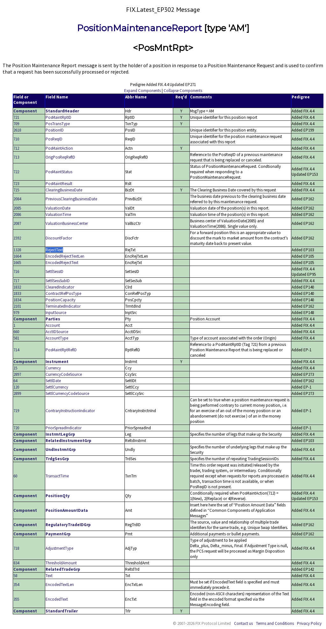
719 (16, 410)
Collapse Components (183, 90)
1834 (17, 300)
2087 (17, 223)
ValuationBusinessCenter (67, 223)
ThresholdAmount (61, 563)
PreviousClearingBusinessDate (71, 199)
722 (16, 172)
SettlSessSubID (58, 280)
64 (15, 380)
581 (16, 338)
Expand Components (142, 90)
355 (16, 599)
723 (16, 183)
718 (16, 548)
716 (16, 271)
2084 (17, 199)
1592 (17, 238)
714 (16, 350)
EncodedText (57, 599)
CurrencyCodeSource (64, 374)
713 (16, 157)
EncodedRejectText (62, 262)
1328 (17, 250)
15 (15, 368)
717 (16, 280)
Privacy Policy (309, 623)
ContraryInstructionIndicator (70, 410)
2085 (17, 208)
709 (16, 123)
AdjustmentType (59, 548)
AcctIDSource (57, 331)
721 (16, 117)
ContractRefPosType (63, 293)
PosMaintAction (59, 148)
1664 (17, 256)
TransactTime (57, 476)
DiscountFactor (59, 238)
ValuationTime (58, 214)
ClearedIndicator (60, 287)
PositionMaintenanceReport (139, 28)
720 (16, 428)
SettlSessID (54, 271)
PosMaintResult (59, 183)
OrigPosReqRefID (60, 157)
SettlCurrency (57, 387)
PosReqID (54, 139)
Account (53, 325)
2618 (17, 130)
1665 (17, 262)
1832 (17, 287)
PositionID (55, 130)
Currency (53, 368)
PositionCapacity (60, 300)
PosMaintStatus (59, 172)
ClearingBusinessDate (64, 190)
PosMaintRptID (58, 117)
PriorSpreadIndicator (64, 428)
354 (16, 584)
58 (15, 575)
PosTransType (58, 123)
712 (16, 148)
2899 (17, 393)
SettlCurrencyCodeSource (67, 393)
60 (15, 476)
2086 (17, 214)
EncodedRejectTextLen (65, 256)
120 (16, 387)
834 (16, 563)
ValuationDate (58, 208)
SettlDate (53, 380)
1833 (17, 293)
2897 (17, 374)
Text (49, 575)
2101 (17, 306)
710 (16, 139)
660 (16, 331)
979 (16, 312)
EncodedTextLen (60, 584)
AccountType (57, 338)
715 (16, 190)
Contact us (243, 623)
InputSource (56, 312)
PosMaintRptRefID (61, 350)
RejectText (54, 250)
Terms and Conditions (275, 623)
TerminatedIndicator (63, 306)
